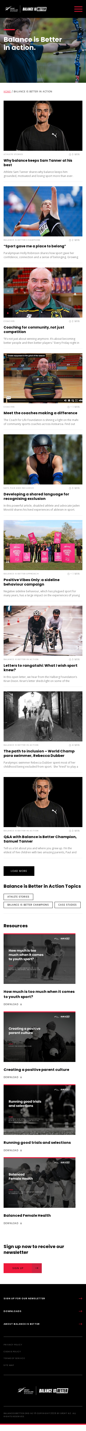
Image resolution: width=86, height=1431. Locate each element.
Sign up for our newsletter (43, 1298)
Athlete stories (18, 896)
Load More (19, 871)
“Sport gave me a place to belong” (35, 246)
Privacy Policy (13, 1344)
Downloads (43, 1311)
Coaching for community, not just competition (34, 329)
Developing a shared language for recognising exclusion (36, 496)
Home (7, 91)
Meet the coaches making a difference (40, 413)
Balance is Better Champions (28, 905)
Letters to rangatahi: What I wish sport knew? (40, 668)
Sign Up (27, 1268)
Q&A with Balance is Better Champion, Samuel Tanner (40, 839)
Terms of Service (14, 1358)
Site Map (9, 1365)
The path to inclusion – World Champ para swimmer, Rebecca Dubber (39, 753)
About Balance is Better (43, 1324)
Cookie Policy (12, 1351)
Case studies (67, 905)
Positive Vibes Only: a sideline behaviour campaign (32, 582)
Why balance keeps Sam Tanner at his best (38, 162)
